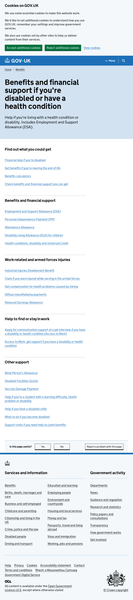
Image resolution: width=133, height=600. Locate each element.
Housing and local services (65, 511)
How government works (105, 532)
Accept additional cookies (23, 48)
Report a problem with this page (104, 446)
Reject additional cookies (63, 48)
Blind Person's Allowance (21, 373)
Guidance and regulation (106, 500)
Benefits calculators (18, 176)
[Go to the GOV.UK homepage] (18, 61)
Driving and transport (18, 543)
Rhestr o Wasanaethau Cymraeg (56, 570)
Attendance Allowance (19, 227)
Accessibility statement (55, 565)
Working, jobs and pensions (65, 543)
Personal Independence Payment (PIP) (30, 219)
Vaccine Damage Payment (21, 389)
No (65, 446)
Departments (99, 485)
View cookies (92, 47)
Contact (79, 565)
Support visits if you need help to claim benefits (35, 425)
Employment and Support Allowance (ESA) (33, 211)
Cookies (32, 565)
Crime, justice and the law (21, 529)
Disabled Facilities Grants (21, 381)
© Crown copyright (115, 590)
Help (8, 565)
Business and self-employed (23, 504)
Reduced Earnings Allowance (24, 302)
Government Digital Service (22, 575)
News (94, 492)
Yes (46, 446)
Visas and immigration (62, 536)
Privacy (19, 565)
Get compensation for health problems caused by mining (41, 286)
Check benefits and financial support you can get (36, 184)
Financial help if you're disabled (25, 160)
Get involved (98, 539)
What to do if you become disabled (27, 417)
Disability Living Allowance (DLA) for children (34, 235)
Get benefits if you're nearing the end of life (32, 168)
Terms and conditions (18, 570)
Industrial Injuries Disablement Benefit (29, 270)
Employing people (59, 492)
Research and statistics (105, 507)
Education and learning (62, 485)
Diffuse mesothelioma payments (25, 294)
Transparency (99, 525)
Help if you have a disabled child (26, 409)
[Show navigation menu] (110, 61)
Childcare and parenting (20, 511)
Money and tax (57, 518)
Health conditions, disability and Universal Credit (36, 243)
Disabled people (15, 536)
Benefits (20, 69)
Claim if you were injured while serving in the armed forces (42, 278)
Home (8, 69)
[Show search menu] (123, 61)
